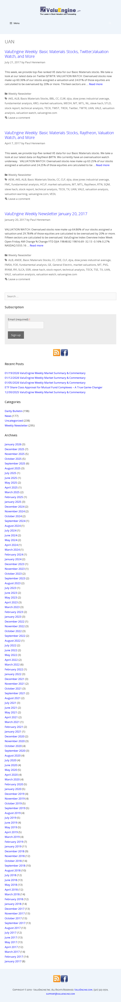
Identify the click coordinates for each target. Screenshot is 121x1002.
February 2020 (14, 784)
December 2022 (14, 621)
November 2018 (15, 856)
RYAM (8, 269)
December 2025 (14, 449)
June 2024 (11, 535)
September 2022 (15, 636)
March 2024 (12, 549)
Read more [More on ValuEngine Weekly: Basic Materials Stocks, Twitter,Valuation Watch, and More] (96, 84)
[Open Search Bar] (110, 23)
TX (67, 189)
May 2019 (11, 827)
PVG (105, 265)
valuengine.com (47, 113)
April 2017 (11, 947)
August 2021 (13, 698)
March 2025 (12, 492)
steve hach (96, 103)
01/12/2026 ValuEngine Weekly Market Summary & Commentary (45, 378)
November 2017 (15, 913)
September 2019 (15, 808)
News (8, 416)
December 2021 (14, 679)
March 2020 (12, 779)
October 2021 (13, 688)
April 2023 (11, 602)
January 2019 (13, 846)
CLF (63, 179)
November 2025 (15, 454)
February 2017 (14, 956)
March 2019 (12, 837)
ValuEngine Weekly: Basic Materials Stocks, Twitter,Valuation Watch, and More (57, 54)
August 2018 (13, 870)
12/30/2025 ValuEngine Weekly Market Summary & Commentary (45, 392)
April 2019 (11, 832)
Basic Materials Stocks (41, 179)
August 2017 (13, 928)
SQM (107, 184)
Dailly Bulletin (13, 411)
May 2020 (11, 770)
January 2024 (13, 559)
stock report (12, 108)
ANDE (18, 260)
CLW (63, 98)
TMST (55, 108)
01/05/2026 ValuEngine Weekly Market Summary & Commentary (45, 382)
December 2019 (14, 794)
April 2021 (11, 717)
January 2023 (13, 616)
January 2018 (13, 904)
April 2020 (11, 774)
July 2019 (10, 817)
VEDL (53, 194)
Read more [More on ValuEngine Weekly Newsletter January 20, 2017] (36, 245)
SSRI (28, 269)
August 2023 (13, 583)
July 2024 (10, 530)
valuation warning (16, 194)
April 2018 (11, 889)
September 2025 (15, 463)
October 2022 (13, 631)
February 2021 (14, 727)
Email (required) (19, 319)
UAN (91, 108)
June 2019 (11, 822)
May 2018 (11, 884)
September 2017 (15, 923)
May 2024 (11, 540)
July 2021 (10, 703)
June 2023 (11, 593)
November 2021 (15, 683)
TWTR (83, 108)
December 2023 (14, 564)
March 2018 (12, 894)
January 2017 (13, 961)
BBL (51, 98)
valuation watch (26, 113)
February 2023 (14, 612)
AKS (10, 98)
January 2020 (13, 789)
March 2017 (12, 952)
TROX (64, 108)
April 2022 (11, 660)
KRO (35, 103)
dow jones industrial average (91, 98)
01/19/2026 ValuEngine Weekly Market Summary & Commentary (45, 373)
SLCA (21, 269)
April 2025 (11, 487)
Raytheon (90, 184)
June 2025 (11, 478)
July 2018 (10, 875)
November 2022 (15, 626)
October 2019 (13, 803)
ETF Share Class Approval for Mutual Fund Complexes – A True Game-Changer (53, 387)
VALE (98, 108)
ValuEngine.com (83, 989)
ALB (16, 98)
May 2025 (11, 482)
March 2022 (12, 664)
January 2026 (13, 444)
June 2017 (11, 937)
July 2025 (10, 473)
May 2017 (11, 942)
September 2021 (15, 693)
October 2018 (13, 861)
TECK (47, 108)
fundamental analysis (18, 103)
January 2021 (13, 731)
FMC (7, 184)
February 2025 (14, 497)
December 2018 (14, 851)
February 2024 (14, 554)
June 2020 (11, 765)
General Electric (62, 265)
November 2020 (15, 741)
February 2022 (14, 669)
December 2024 (14, 506)
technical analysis (32, 108)
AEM (11, 179)
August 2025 (13, 468)
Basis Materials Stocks (34, 98)
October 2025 (13, 459)
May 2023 (11, 597)
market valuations (51, 103)
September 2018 (15, 865)
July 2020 (10, 760)
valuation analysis (96, 189)
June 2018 (11, 880)
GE (49, 265)
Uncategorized (14, 420)
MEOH (68, 103)
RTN (100, 184)
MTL (81, 103)
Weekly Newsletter (19, 93)
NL (87, 103)
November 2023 (15, 569)
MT (75, 103)
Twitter (73, 108)
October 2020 (13, 746)
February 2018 (14, 899)
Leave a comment (19, 117)
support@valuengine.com (60, 993)
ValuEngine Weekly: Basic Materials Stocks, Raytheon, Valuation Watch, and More (59, 135)
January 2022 (13, 674)
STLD (107, 103)
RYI (15, 269)
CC (57, 98)
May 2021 (11, 712)
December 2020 (14, 736)
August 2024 (13, 526)
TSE (96, 269)
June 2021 (11, 707)
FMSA (8, 265)
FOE (15, 265)
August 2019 (13, 813)
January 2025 (13, 502)
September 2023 (15, 578)
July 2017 (10, 932)
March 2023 (12, 607)
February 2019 (14, 841)
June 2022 (11, 650)
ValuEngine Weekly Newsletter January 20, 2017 (46, 213)
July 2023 (10, 588)
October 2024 (13, 516)
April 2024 (11, 545)
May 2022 (11, 655)
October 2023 (13, 573)
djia (69, 98)
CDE (58, 260)
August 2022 (13, 640)
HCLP (43, 184)
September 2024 (15, 521)
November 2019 (15, 798)
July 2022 (10, 645)
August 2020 (13, 755)
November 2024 (15, 511)
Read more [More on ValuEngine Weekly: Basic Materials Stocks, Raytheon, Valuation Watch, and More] (102, 165)
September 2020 (15, 750)
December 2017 (14, 908)
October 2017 (13, 918)
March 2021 (12, 722)
